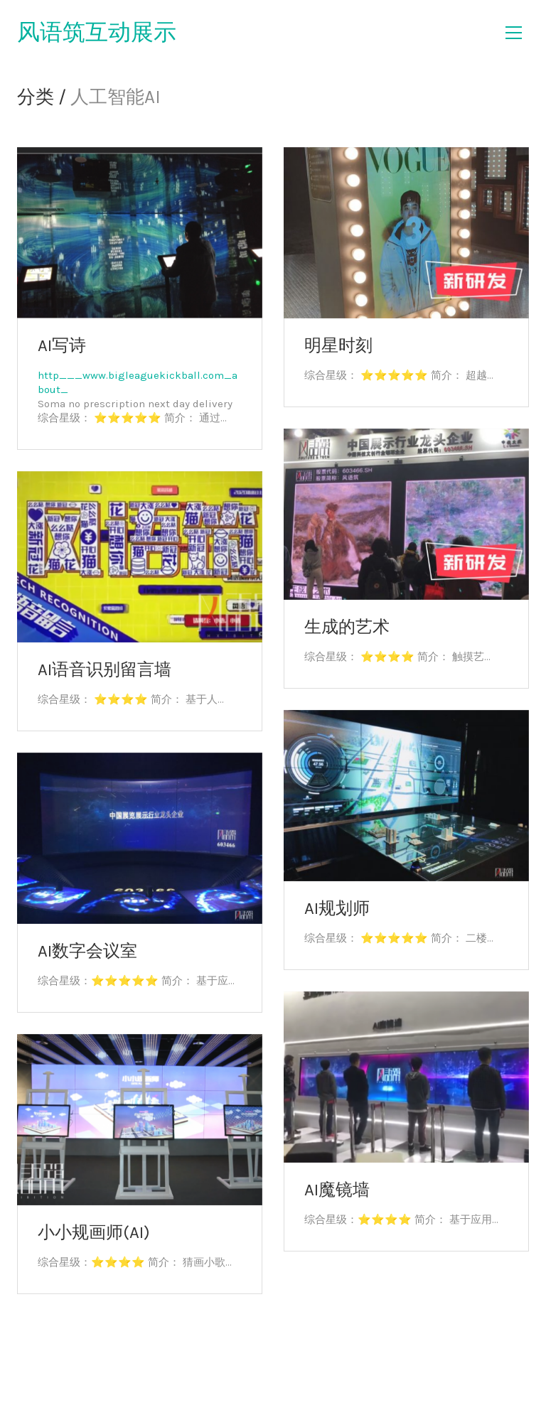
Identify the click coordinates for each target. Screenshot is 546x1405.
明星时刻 (338, 345)
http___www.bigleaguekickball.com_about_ (137, 382)
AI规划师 (337, 908)
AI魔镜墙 (337, 1189)
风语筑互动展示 (96, 32)
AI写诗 (62, 345)
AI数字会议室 (87, 951)
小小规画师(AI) (94, 1232)
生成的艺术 (347, 627)
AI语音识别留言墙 (104, 669)
